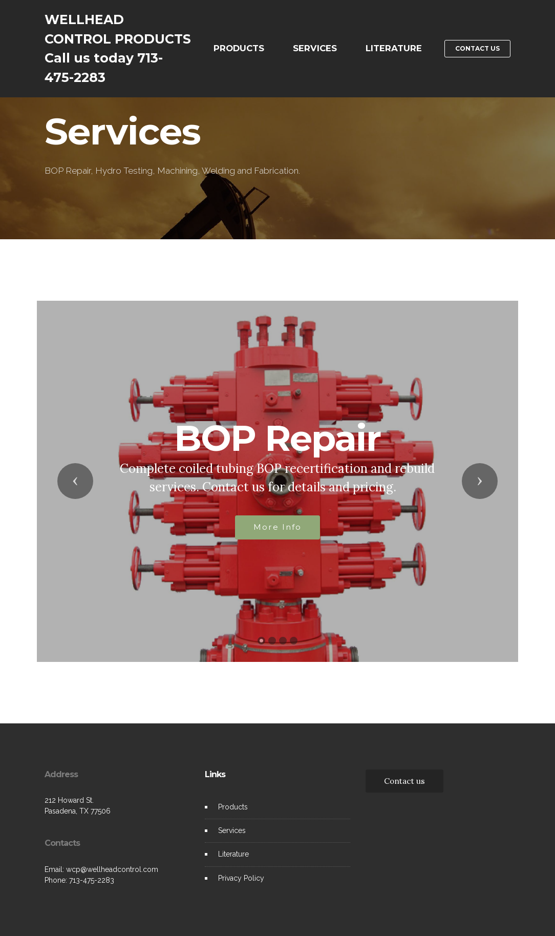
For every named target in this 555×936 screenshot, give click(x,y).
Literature (233, 854)
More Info (277, 527)
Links (215, 774)
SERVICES (315, 48)
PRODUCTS (239, 48)
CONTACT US (477, 48)
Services (232, 830)
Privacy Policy (241, 878)
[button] (75, 481)
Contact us (404, 781)
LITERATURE (394, 48)
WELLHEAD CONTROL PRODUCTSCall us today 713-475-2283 (118, 48)
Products (233, 807)
